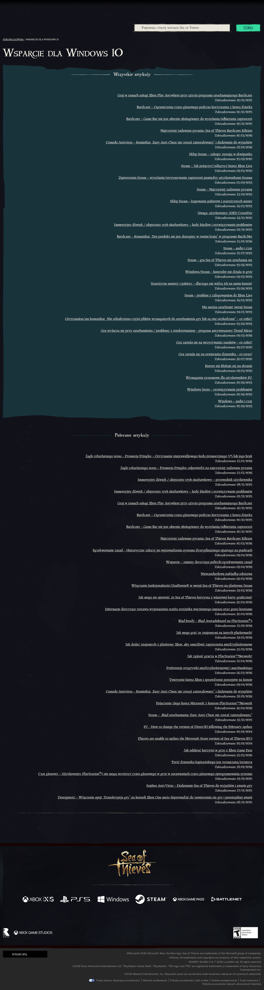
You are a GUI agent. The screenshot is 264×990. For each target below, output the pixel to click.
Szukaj (248, 28)
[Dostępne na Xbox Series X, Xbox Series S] (38, 900)
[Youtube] (131, 916)
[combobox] (182, 28)
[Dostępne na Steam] (151, 900)
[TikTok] (156, 917)
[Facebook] (96, 916)
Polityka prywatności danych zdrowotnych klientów (231, 984)
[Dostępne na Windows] (113, 900)
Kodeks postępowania (224, 980)
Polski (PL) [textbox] (19, 954)
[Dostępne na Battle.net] (226, 900)
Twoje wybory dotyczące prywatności (118, 980)
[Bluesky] (166, 917)
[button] (25, 954)
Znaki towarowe (249, 980)
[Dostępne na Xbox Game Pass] (188, 900)
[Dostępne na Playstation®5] (76, 900)
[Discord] (146, 917)
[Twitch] (116, 917)
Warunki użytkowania (155, 980)
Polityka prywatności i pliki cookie (189, 980)
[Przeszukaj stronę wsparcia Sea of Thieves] (182, 28)
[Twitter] (105, 916)
